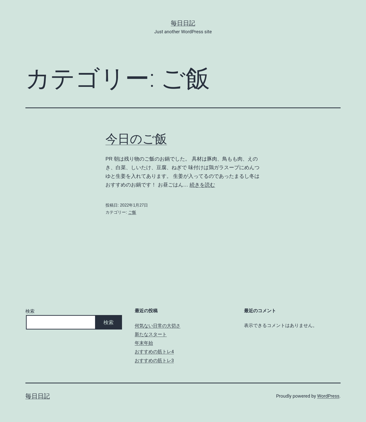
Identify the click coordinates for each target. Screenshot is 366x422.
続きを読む (202, 184)
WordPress (328, 396)
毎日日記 (183, 23)
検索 (30, 311)
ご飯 (132, 212)
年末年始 (144, 343)
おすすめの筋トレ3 (154, 360)
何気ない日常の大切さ (157, 325)
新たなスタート (151, 334)
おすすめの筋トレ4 (154, 351)
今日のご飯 (136, 139)
